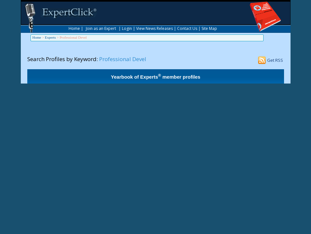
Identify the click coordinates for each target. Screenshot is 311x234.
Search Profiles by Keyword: (62, 59)
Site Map (209, 28)
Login (127, 28)
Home (74, 28)
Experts (50, 37)
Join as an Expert (101, 28)
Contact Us (187, 28)
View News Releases (154, 28)
